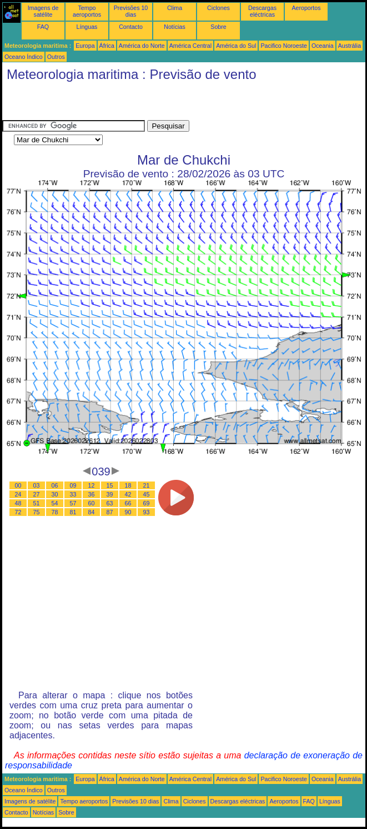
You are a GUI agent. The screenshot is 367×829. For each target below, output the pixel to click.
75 (36, 512)
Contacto (131, 26)
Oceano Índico (23, 56)
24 (18, 494)
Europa (85, 45)
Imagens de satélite (43, 11)
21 (146, 485)
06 (55, 485)
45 (146, 494)
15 (110, 485)
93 (146, 512)
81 (73, 512)
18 (128, 485)
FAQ (43, 26)
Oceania (322, 45)
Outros (56, 56)
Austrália (349, 45)
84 (91, 512)
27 (36, 494)
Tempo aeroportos (87, 11)
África (106, 45)
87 (110, 512)
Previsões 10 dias (131, 11)
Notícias (174, 26)
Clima (174, 7)
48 (18, 503)
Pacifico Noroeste (283, 45)
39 (110, 494)
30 (55, 494)
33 (73, 494)
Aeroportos (305, 7)
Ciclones (218, 7)
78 (55, 512)
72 (18, 512)
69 (146, 503)
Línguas (87, 26)
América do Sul (236, 45)
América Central (190, 45)
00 (18, 485)
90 (128, 512)
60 (91, 503)
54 (55, 503)
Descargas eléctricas (262, 11)
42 (128, 494)
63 (110, 503)
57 (73, 503)
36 (91, 494)
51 (36, 503)
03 (36, 485)
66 (128, 503)
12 (91, 485)
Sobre (218, 26)
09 (73, 485)
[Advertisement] (132, 103)
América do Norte (142, 45)
